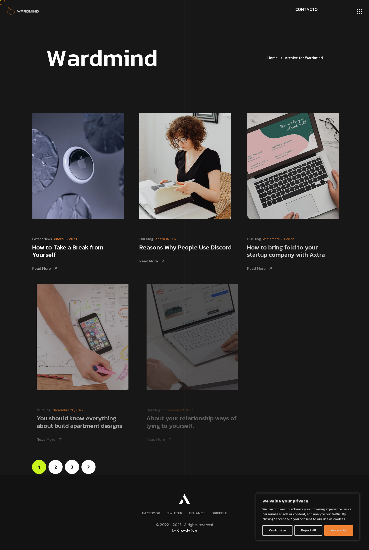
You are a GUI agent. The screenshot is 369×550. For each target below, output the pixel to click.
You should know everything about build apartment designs (82, 422)
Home (272, 57)
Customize (277, 530)
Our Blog (147, 238)
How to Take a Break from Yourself (68, 251)
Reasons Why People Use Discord (186, 248)
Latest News (42, 238)
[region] (308, 517)
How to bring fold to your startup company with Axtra (288, 251)
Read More (42, 268)
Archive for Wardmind (304, 57)
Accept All (339, 530)
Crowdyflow (187, 530)
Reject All (308, 530)
